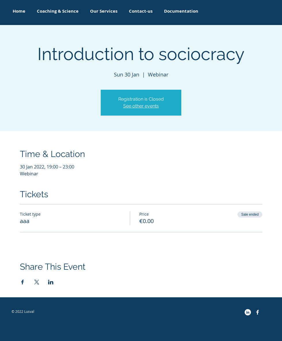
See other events (141, 106)
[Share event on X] (36, 282)
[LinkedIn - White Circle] (248, 312)
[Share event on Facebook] (22, 282)
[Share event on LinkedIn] (51, 282)
